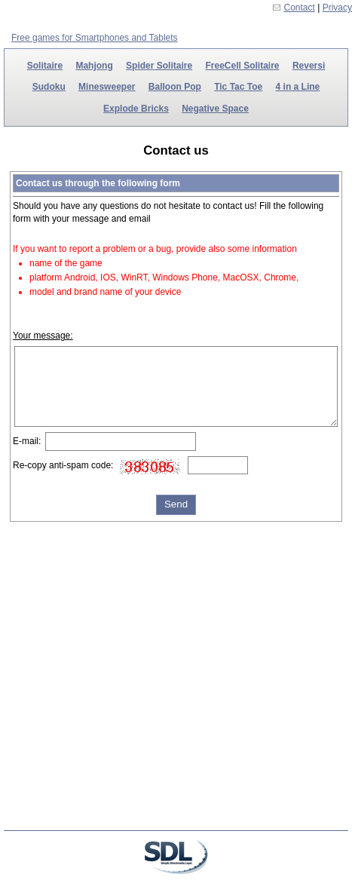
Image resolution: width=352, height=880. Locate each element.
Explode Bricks (136, 108)
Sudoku (49, 86)
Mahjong (93, 65)
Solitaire (45, 65)
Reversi (308, 65)
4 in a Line (298, 86)
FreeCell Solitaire (242, 65)
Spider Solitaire (159, 65)
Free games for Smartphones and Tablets (94, 37)
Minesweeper (106, 86)
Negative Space (215, 108)
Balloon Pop (174, 86)
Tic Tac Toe (238, 86)
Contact (299, 7)
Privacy (337, 7)
